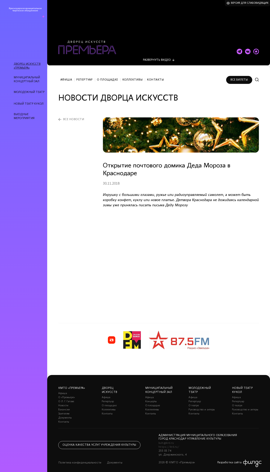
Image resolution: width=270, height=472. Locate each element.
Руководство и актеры (202, 405)
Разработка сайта (229, 458)
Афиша (66, 75)
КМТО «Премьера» (71, 383)
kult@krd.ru (166, 438)
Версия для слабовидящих (250, 3)
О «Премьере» (66, 393)
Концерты (151, 397)
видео (157, 55)
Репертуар (84, 75)
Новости (63, 401)
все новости (73, 115)
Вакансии (64, 405)
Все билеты (239, 75)
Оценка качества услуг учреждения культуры (99, 440)
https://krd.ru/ (169, 442)
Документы (65, 413)
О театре (194, 401)
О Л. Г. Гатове (66, 397)
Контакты (155, 75)
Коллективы (132, 75)
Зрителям (63, 409)
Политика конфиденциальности (79, 458)
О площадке (107, 75)
